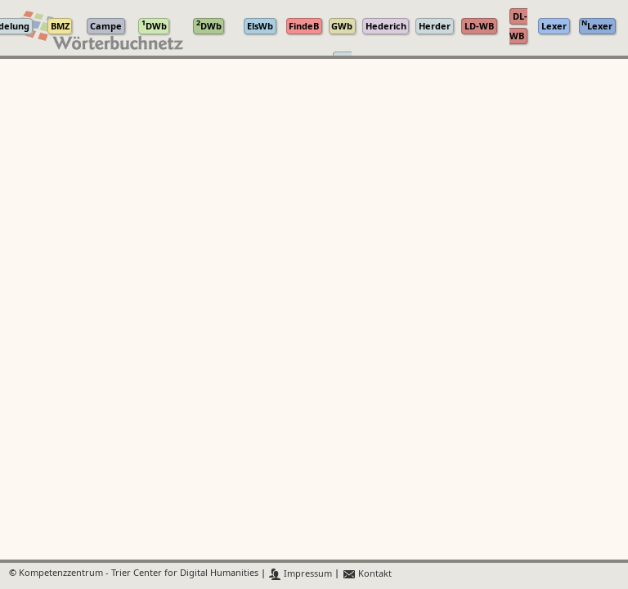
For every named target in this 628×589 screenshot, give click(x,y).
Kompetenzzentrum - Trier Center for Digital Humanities (138, 574)
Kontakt (367, 574)
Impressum (300, 574)
